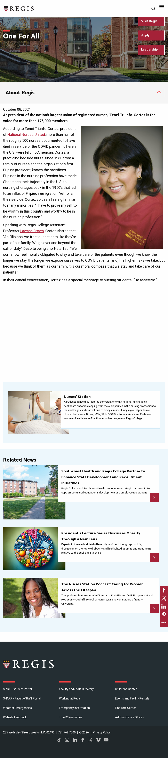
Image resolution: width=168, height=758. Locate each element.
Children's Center (126, 689)
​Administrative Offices (129, 717)
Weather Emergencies (17, 708)
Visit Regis (149, 21)
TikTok (59, 740)
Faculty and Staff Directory (76, 689)
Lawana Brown (32, 231)
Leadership (149, 49)
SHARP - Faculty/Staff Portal (22, 698)
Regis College (28, 664)
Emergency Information (74, 708)
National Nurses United (26, 134)
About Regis (20, 93)
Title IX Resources (70, 717)
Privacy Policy (102, 732)
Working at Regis (70, 698)
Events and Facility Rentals (132, 698)
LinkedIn (74, 740)
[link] (164, 590)
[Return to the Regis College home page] (19, 8)
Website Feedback (15, 717)
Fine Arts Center (125, 708)
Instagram (67, 740)
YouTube (106, 740)
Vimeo (98, 740)
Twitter (90, 740)
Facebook (82, 740)
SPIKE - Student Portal (17, 689)
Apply (145, 35)
